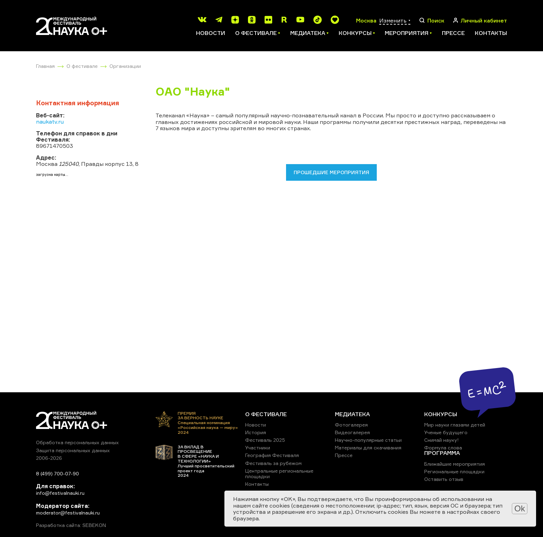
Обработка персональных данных (77, 442)
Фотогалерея (351, 425)
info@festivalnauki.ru (60, 493)
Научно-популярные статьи (368, 440)
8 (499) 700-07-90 (57, 473)
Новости (210, 32)
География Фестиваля (272, 455)
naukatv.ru (50, 121)
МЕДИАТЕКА (352, 414)
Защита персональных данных (73, 450)
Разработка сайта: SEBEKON (71, 525)
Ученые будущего (446, 432)
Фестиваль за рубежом (273, 463)
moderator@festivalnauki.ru (68, 513)
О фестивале (82, 66)
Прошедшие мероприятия (331, 172)
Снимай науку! (441, 440)
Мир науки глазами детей (454, 425)
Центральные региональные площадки (279, 473)
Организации (125, 66)
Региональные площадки (454, 471)
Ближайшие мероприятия (454, 464)
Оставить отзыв (443, 479)
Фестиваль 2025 (265, 440)
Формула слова (443, 447)
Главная (45, 66)
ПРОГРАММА (442, 452)
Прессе (453, 32)
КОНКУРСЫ (440, 414)
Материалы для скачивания (368, 447)
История (255, 432)
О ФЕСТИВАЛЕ (266, 414)
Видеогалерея (352, 432)
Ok (519, 508)
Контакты (491, 32)
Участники (257, 447)
